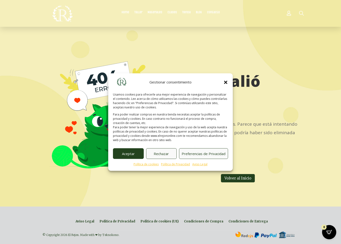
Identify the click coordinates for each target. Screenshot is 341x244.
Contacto (213, 12)
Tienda (186, 12)
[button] (225, 82)
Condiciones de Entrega (248, 221)
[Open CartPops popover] (329, 232)
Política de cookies (146, 164)
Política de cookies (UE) (159, 221)
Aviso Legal (199, 164)
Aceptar (128, 153)
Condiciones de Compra (203, 221)
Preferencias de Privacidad (203, 153)
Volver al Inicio (237, 178)
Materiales (155, 12)
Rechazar (161, 153)
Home (125, 12)
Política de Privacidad (175, 164)
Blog (199, 12)
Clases (172, 12)
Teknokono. (110, 235)
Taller (138, 12)
